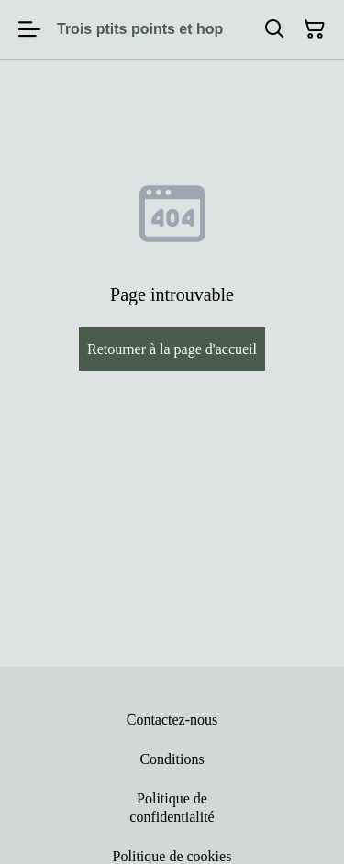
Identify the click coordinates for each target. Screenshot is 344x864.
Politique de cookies (172, 856)
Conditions (171, 759)
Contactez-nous (172, 719)
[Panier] (314, 29)
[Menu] (29, 29)
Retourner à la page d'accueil (172, 349)
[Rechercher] (274, 29)
